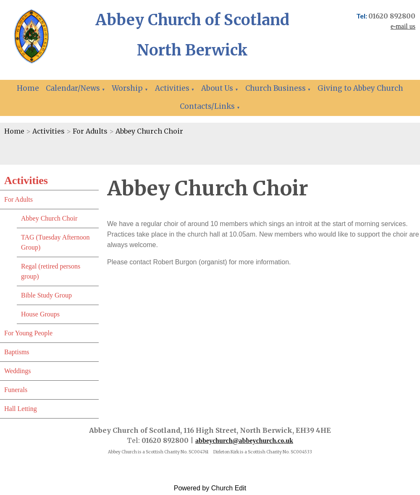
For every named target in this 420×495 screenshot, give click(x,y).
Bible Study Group (46, 295)
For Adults (90, 131)
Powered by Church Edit (210, 488)
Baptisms (16, 351)
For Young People (28, 333)
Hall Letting (20, 408)
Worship (127, 88)
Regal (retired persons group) (50, 271)
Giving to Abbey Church (360, 88)
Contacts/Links (207, 106)
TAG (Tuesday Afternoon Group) (55, 242)
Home (28, 88)
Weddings (17, 370)
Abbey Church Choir (149, 131)
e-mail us (403, 26)
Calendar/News (73, 88)
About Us (217, 88)
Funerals (15, 389)
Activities (172, 88)
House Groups (40, 314)
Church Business (275, 88)
